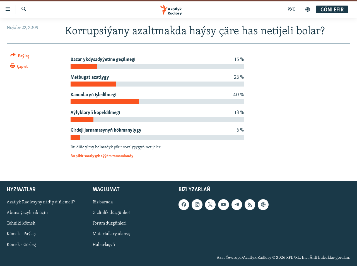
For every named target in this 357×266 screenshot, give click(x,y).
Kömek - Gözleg (21, 245)
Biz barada (103, 202)
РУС (291, 9)
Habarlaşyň (104, 245)
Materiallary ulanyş (111, 234)
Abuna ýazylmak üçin (27, 213)
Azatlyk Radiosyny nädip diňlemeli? (41, 202)
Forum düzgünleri (110, 223)
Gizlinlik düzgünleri (112, 213)
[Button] (20, 57)
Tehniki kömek (21, 223)
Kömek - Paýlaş (21, 234)
